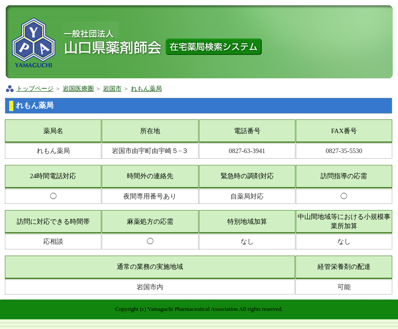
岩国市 (112, 88)
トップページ (35, 88)
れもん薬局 (146, 88)
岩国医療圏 (78, 88)
